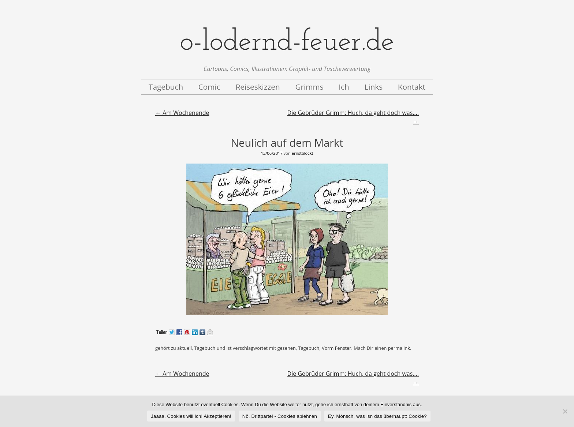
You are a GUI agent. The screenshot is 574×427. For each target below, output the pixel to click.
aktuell (184, 348)
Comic (209, 87)
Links (373, 87)
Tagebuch (166, 87)
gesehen (286, 348)
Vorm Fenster (336, 348)
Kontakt (411, 87)
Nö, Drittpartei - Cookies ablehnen (279, 416)
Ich (344, 87)
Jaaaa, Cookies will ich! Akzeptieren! (191, 416)
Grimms (309, 87)
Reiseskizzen (257, 87)
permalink (399, 348)
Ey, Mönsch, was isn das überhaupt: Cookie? (377, 416)
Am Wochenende (182, 113)
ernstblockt (302, 153)
